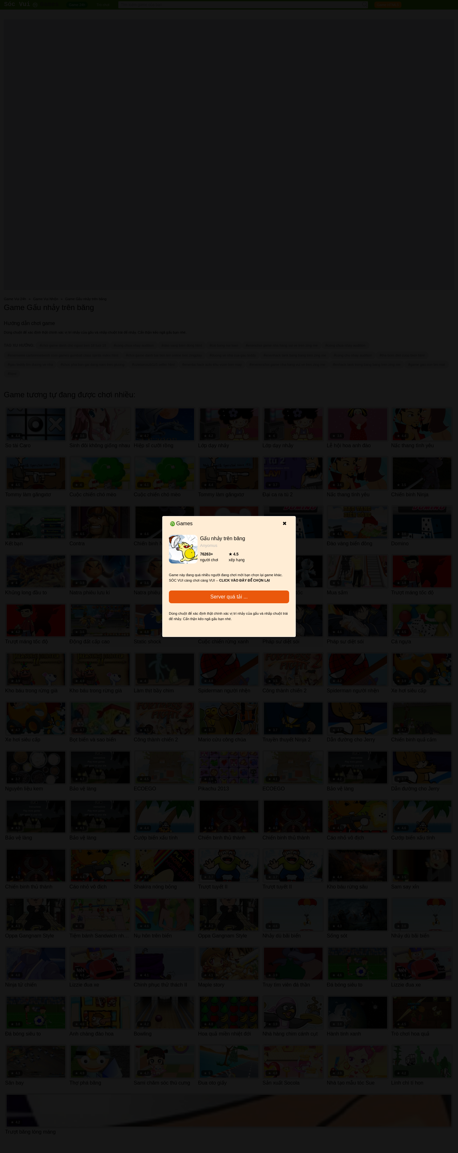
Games (181, 523)
